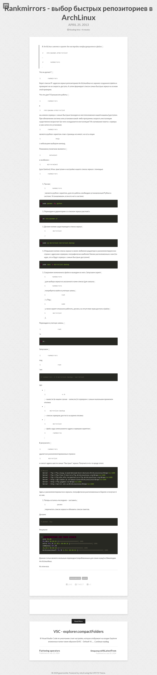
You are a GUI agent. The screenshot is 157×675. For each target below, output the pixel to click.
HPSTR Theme (98, 670)
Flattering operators (49, 647)
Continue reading (101, 638)
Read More (78, 618)
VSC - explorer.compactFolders (78, 628)
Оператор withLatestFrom (103, 647)
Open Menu (6, 6)
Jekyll (81, 670)
